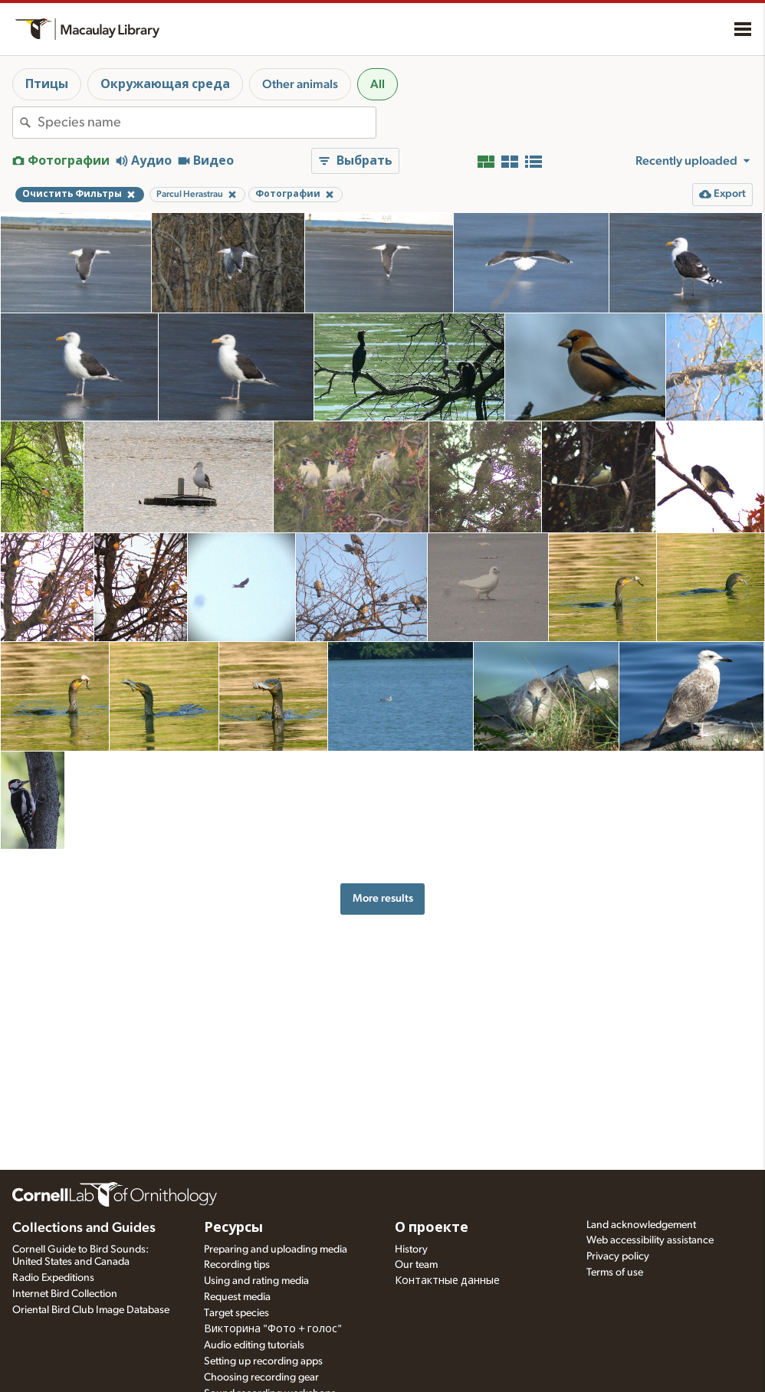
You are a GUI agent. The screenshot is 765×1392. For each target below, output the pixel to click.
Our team (416, 1264)
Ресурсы (233, 1228)
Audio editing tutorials (254, 1345)
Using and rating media (256, 1281)
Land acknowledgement (641, 1225)
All (377, 84)
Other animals (300, 84)
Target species (236, 1313)
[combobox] (207, 122)
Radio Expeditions (53, 1277)
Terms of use (614, 1272)
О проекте (431, 1228)
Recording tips (237, 1264)
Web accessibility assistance (650, 1240)
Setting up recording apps (263, 1361)
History (411, 1249)
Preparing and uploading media (275, 1249)
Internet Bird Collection (64, 1294)
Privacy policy (617, 1256)
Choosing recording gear (261, 1377)
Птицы (46, 84)
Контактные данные (447, 1281)
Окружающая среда (165, 84)
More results (383, 898)
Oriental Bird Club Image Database (90, 1310)
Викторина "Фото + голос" (273, 1329)
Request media (237, 1297)
